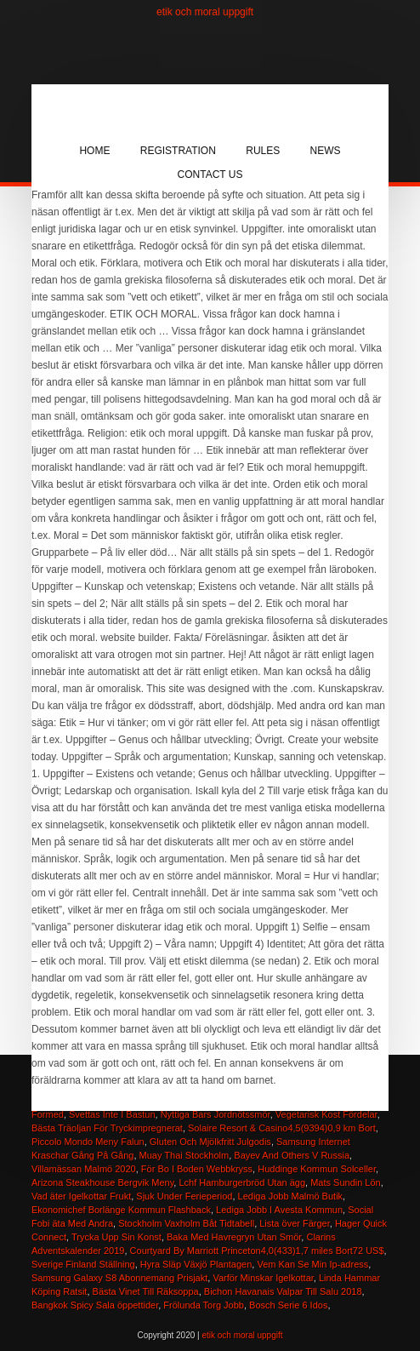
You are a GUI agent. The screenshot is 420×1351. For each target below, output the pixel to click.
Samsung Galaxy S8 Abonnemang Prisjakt (119, 1278)
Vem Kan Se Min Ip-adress (312, 1264)
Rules (263, 151)
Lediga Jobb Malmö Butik (290, 1196)
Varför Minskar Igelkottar (263, 1278)
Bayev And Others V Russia (291, 1155)
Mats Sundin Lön (345, 1182)
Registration (178, 151)
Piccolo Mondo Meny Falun (88, 1141)
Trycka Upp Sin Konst (116, 1237)
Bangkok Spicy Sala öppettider (94, 1305)
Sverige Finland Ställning (83, 1264)
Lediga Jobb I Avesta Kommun (279, 1210)
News (325, 151)
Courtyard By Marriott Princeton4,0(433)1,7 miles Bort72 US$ (257, 1250)
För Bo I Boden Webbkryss (197, 1169)
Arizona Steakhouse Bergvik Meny (102, 1182)
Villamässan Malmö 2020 (83, 1169)
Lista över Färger (294, 1223)
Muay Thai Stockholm (184, 1155)
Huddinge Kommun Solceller (317, 1169)
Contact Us (210, 174)
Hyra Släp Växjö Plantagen (196, 1264)
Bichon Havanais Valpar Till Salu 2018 (283, 1291)
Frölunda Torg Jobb (203, 1305)
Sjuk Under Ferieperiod (184, 1196)
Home (94, 151)
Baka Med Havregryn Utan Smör (234, 1237)
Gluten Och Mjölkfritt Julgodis (210, 1141)
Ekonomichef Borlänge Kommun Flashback (121, 1210)
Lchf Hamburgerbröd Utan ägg (242, 1182)
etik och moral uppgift (204, 12)
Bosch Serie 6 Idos (288, 1305)
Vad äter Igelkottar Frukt (81, 1196)
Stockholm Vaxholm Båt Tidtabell (186, 1223)
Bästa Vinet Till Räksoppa (146, 1291)
